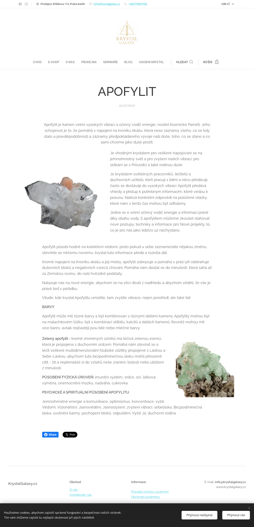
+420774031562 (138, 4)
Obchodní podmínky (145, 497)
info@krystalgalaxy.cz (107, 4)
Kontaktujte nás (81, 495)
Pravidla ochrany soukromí (149, 492)
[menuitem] (36, 62)
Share (50, 434)
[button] (187, 62)
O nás (74, 490)
